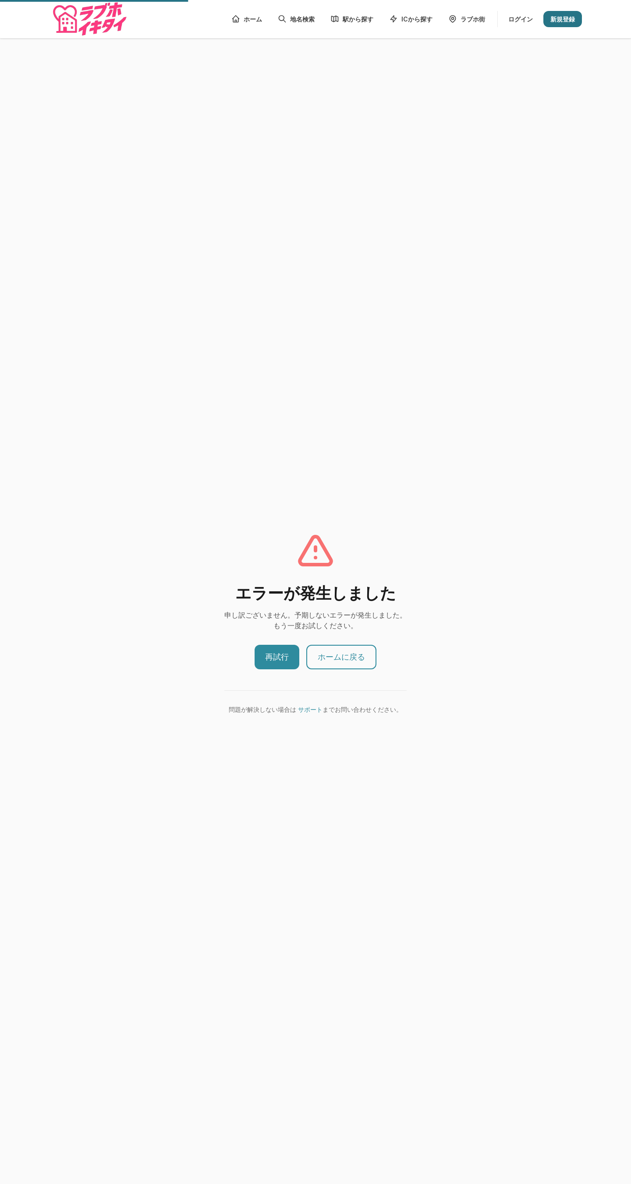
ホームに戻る (341, 656)
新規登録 (562, 19)
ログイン (520, 19)
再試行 (277, 656)
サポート (310, 709)
